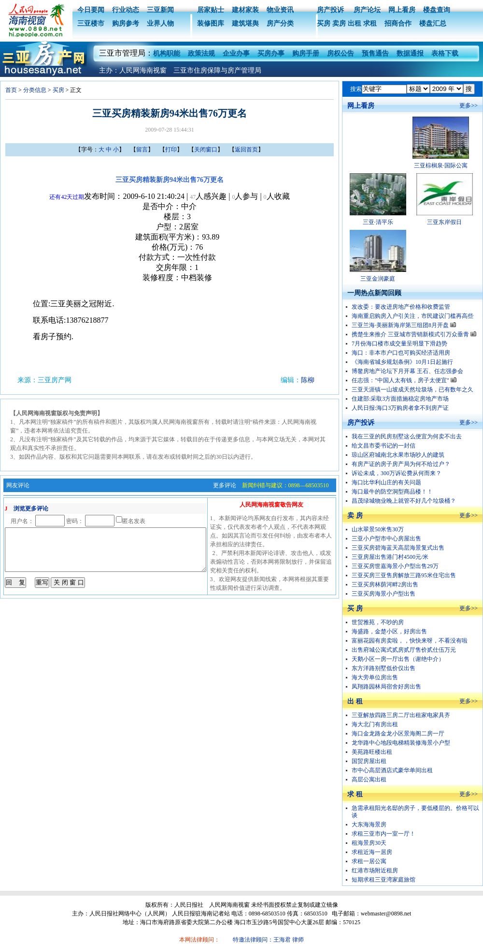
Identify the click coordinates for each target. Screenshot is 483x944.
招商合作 (398, 23)
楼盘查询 (436, 10)
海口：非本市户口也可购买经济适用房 (401, 352)
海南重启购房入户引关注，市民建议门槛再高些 (412, 316)
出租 (354, 23)
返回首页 (246, 149)
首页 (11, 90)
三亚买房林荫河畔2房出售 (385, 584)
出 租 (355, 701)
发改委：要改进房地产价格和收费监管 (401, 306)
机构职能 (166, 53)
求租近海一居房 (372, 852)
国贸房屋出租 (369, 761)
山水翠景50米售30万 (378, 529)
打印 (171, 149)
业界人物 (160, 23)
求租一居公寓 (369, 861)
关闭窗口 (205, 149)
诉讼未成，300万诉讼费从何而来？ (396, 473)
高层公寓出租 (369, 779)
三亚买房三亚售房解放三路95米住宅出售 (404, 575)
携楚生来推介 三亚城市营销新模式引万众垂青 (414, 334)
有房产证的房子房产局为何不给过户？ (401, 464)
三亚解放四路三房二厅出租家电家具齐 (401, 715)
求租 (370, 23)
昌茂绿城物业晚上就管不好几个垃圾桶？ (404, 500)
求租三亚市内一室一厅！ (383, 833)
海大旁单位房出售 (375, 677)
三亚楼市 (90, 23)
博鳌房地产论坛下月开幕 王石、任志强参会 (407, 371)
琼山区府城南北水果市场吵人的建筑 (398, 454)
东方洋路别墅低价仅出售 (383, 668)
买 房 (355, 608)
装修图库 (210, 23)
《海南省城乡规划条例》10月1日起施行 (402, 362)
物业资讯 (280, 10)
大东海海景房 (369, 824)
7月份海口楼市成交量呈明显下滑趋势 (399, 343)
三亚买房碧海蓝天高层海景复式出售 (398, 547)
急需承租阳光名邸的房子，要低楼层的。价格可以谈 (415, 812)
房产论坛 (366, 10)
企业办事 (236, 53)
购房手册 (305, 53)
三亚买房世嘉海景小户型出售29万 (395, 566)
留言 (142, 149)
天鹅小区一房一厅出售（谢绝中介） (398, 659)
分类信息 (34, 90)
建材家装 (245, 10)
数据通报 (410, 53)
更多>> (468, 105)
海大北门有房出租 (375, 724)
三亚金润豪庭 (377, 278)
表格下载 (444, 53)
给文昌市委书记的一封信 (383, 445)
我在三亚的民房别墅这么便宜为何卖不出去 (407, 436)
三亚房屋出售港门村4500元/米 (390, 557)
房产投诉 (330, 10)
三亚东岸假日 (444, 222)
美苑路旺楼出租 (372, 752)
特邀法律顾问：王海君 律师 (268, 939)
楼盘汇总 (432, 23)
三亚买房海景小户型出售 (383, 593)
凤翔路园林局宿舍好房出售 (386, 686)
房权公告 (340, 53)
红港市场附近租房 (375, 870)
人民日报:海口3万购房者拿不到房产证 (400, 408)
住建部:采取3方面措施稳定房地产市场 (400, 398)
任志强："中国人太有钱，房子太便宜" (404, 380)
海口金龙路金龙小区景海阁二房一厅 (398, 733)
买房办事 (270, 53)
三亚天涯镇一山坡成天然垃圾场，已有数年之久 (412, 389)
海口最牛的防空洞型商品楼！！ (392, 491)
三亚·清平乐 (378, 222)
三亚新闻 (160, 10)
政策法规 (201, 53)
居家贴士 (210, 10)
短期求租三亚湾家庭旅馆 (383, 879)
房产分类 (280, 23)
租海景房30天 (369, 842)
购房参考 (125, 23)
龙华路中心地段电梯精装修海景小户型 (401, 742)
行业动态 (125, 10)
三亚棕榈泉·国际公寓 (441, 165)
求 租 (355, 794)
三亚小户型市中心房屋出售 (386, 538)
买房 (323, 23)
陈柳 (307, 380)
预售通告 (375, 53)
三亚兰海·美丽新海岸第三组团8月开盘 (404, 325)
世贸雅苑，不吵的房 (378, 622)
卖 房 (355, 515)
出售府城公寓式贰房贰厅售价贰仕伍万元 (404, 649)
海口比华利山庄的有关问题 (386, 482)
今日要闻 (90, 10)
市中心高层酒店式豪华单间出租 (392, 770)
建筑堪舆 (245, 23)
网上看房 (401, 10)
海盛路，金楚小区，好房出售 (389, 631)
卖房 (339, 23)
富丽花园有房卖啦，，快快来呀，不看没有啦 (410, 640)
